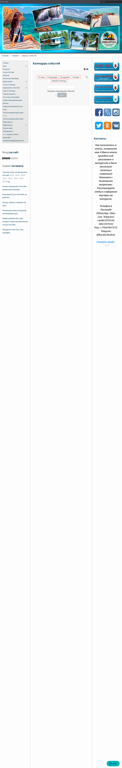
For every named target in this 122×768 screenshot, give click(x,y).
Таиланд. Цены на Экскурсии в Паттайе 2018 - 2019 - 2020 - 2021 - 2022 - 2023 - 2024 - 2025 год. (14, 176)
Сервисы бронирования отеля (13, 106)
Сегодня (75, 77)
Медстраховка (8, 125)
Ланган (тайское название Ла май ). (14, 204)
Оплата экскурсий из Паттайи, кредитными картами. (14, 188)
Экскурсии (6, 69)
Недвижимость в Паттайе (11, 88)
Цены (5, 66)
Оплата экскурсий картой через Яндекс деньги (13, 120)
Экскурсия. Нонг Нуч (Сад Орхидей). (12, 231)
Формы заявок (7, 81)
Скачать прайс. (106, 241)
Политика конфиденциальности (13, 141)
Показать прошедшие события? (61, 91)
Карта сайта (7, 137)
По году (41, 77)
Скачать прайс (8, 128)
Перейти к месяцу (58, 81)
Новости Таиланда (9, 91)
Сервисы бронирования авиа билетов (12, 101)
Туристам (6, 75)
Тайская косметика (9, 94)
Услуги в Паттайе (8, 72)
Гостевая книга (8, 131)
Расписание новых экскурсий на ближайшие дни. (14, 212)
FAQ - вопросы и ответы (10, 134)
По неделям (65, 77)
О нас (5, 109)
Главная (5, 55)
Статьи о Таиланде (9, 85)
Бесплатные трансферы (11, 78)
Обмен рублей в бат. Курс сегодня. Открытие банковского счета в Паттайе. (15, 221)
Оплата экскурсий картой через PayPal (13, 114)
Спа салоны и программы (11, 97)
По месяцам (52, 77)
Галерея (5, 63)
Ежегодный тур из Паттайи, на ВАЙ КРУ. (14, 196)
